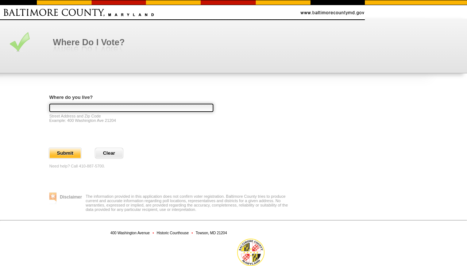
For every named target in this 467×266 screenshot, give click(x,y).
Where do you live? (71, 97)
